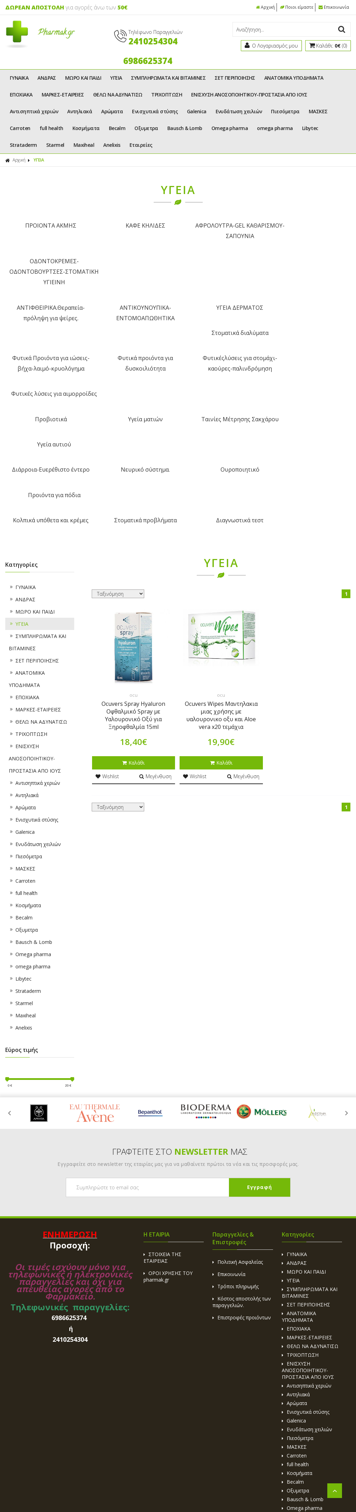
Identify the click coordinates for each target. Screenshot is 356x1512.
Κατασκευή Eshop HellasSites (229, 1492)
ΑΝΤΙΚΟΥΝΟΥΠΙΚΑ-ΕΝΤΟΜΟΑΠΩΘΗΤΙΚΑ (134, 277)
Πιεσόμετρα (285, 111)
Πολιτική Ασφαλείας (237, 1134)
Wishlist (107, 648)
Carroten (20, 128)
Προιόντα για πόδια (308, 368)
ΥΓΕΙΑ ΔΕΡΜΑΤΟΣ (221, 271)
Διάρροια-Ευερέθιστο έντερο (47, 368)
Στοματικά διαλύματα (308, 271)
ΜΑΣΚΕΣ (318, 111)
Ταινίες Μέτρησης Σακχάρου (221, 342)
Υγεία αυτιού (309, 342)
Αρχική (266, 7)
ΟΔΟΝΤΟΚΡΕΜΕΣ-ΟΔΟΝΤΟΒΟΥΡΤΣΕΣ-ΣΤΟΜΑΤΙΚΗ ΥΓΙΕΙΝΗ (308, 236)
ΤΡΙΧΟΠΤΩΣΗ (166, 94)
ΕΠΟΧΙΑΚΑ (21, 94)
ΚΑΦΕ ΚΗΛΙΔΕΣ (134, 225)
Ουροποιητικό (221, 368)
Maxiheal (84, 145)
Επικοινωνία (334, 7)
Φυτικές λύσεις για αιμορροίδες (309, 312)
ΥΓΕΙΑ (116, 77)
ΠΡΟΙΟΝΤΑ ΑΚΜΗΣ (47, 225)
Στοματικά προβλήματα (134, 393)
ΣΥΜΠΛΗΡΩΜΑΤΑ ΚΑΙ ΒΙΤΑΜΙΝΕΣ (168, 77)
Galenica (197, 111)
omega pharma (275, 128)
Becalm (117, 128)
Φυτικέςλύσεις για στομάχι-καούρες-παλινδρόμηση (221, 312)
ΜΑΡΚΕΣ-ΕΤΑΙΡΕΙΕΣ (63, 94)
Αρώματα (112, 111)
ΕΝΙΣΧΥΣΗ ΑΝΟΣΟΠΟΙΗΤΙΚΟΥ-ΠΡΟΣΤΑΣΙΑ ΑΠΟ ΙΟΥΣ (249, 94)
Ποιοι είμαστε (297, 7)
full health (51, 128)
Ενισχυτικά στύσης (155, 111)
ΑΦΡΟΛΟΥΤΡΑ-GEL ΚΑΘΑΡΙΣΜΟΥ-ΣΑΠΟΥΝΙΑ (221, 231)
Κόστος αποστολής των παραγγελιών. (241, 1174)
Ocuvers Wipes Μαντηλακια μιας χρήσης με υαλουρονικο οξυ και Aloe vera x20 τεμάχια (221, 587)
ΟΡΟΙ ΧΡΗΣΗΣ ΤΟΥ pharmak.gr (168, 1148)
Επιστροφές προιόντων (241, 1190)
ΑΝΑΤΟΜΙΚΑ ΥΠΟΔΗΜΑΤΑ (293, 77)
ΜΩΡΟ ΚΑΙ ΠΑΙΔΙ (83, 77)
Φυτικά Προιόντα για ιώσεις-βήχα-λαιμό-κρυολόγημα (47, 312)
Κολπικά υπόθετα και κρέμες (47, 393)
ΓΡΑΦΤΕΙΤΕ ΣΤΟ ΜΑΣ (179, 1024)
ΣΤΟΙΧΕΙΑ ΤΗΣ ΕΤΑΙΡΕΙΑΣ (162, 1130)
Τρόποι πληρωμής (235, 1158)
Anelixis (111, 145)
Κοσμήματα (86, 128)
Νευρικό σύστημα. (134, 368)
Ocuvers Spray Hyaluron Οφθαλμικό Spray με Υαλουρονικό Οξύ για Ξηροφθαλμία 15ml (133, 587)
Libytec (310, 128)
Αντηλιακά (79, 111)
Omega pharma (229, 128)
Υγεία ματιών (134, 342)
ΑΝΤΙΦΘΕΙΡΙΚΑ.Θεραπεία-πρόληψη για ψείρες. (47, 277)
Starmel (55, 145)
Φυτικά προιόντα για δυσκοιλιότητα (134, 312)
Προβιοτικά (47, 342)
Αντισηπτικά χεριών (34, 111)
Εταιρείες (141, 145)
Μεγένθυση (155, 648)
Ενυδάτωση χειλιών (239, 111)
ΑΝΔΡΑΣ (46, 77)
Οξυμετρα (146, 128)
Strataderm (23, 145)
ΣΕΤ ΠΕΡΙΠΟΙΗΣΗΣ (235, 77)
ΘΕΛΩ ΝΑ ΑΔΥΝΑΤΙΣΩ (117, 94)
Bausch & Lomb (184, 128)
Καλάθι (133, 635)
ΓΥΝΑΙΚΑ (19, 77)
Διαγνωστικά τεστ (221, 393)
